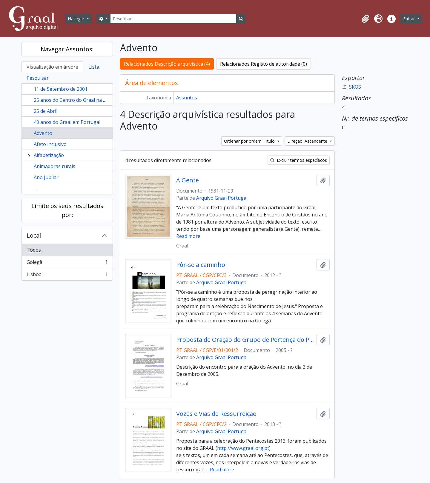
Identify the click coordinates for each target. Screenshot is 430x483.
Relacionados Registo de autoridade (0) (263, 64)
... (35, 188)
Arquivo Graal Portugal (222, 198)
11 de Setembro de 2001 (60, 89)
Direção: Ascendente (307, 141)
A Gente (187, 180)
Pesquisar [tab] (38, 78)
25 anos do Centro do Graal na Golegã (76, 100)
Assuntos (186, 97)
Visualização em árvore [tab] (52, 67)
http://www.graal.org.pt (243, 448)
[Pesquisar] (173, 18)
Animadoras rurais (54, 166)
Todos (34, 250)
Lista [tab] (93, 67)
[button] (365, 18)
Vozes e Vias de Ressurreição (216, 413)
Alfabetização (49, 155)
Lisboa (67, 275)
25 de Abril (45, 111)
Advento (43, 133)
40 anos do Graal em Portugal (67, 122)
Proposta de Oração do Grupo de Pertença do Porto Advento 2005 (245, 339)
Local (34, 235)
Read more (188, 236)
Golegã (67, 263)
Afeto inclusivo (50, 144)
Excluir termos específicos (298, 160)
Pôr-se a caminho (200, 264)
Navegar (76, 18)
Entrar (409, 18)
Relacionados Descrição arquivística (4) (167, 64)
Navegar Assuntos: (67, 49)
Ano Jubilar (46, 177)
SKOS (351, 87)
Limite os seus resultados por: (67, 210)
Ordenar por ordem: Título (250, 141)
